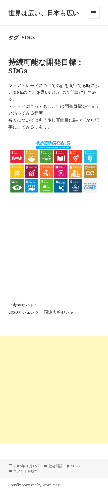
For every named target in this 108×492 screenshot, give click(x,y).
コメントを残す (26, 471)
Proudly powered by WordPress (34, 484)
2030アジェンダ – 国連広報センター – (45, 312)
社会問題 (55, 465)
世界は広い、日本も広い (43, 12)
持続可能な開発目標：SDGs (46, 66)
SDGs (75, 465)
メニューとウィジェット (93, 18)
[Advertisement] (54, 390)
